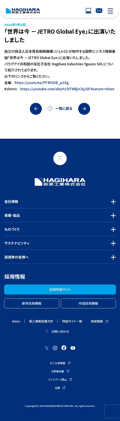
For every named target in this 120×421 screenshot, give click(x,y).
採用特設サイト (60, 289)
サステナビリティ (16, 243)
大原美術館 (60, 371)
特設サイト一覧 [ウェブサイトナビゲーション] (72, 321)
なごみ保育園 (60, 363)
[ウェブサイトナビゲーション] (88, 11)
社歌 (60, 388)
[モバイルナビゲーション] (110, 11)
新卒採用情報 (31, 303)
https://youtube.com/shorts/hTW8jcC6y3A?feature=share (67, 88)
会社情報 (11, 201)
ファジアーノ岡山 (60, 379)
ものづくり (12, 229)
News (16, 321)
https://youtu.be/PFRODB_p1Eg (42, 82)
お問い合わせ (60, 331)
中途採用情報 (88, 303)
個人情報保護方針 (41, 321)
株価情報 (99, 321)
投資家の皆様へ (16, 257)
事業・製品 (12, 215)
